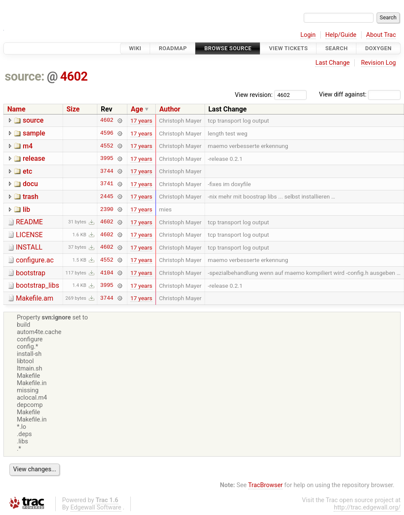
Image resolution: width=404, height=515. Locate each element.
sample (34, 133)
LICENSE (29, 235)
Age (137, 109)
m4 (28, 146)
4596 (107, 133)
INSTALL (29, 247)
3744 (107, 171)
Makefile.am (34, 298)
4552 (107, 146)
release (34, 158)
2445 (107, 196)
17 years (141, 120)
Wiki (135, 48)
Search (336, 48)
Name (16, 109)
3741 (107, 184)
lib (26, 209)
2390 (107, 209)
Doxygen (378, 48)
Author (169, 109)
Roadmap (173, 48)
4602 (73, 76)
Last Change (332, 62)
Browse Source (227, 48)
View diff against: (360, 94)
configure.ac (35, 260)
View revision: (254, 94)
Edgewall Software (95, 507)
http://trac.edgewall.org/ (367, 507)
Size (73, 109)
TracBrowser (265, 485)
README (29, 222)
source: (25, 76)
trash (30, 197)
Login (308, 35)
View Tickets (288, 48)
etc (27, 171)
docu (30, 184)
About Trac (381, 35)
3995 (107, 159)
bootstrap (30, 273)
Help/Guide (341, 35)
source (33, 120)
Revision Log (378, 62)
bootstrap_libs (37, 285)
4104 (107, 273)
